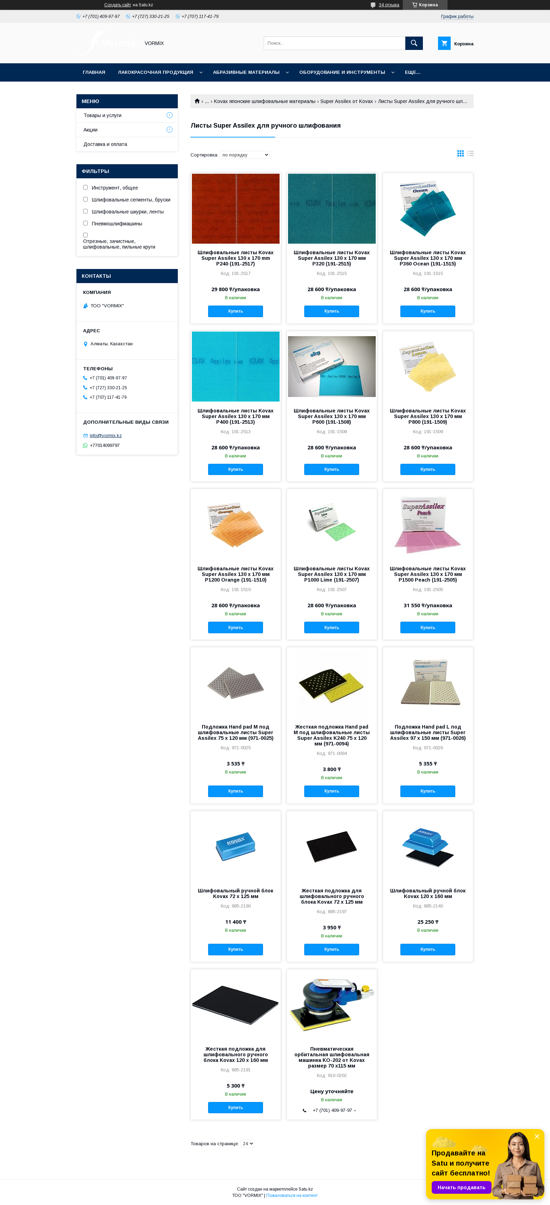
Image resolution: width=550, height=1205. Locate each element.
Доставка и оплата (105, 144)
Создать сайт (117, 4)
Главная (94, 72)
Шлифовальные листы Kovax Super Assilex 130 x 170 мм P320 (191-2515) (332, 258)
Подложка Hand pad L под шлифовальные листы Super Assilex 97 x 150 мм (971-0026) (428, 732)
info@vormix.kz (106, 435)
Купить (235, 311)
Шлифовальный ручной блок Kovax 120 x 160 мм (427, 893)
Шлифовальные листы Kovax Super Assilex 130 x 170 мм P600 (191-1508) (332, 416)
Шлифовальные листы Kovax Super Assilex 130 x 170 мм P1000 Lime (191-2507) (332, 574)
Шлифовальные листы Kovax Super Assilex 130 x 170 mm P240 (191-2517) (236, 258)
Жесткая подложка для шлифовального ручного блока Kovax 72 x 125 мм (332, 896)
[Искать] (414, 43)
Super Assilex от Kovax (346, 101)
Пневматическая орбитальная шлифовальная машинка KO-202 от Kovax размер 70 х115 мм (331, 1057)
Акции (90, 130)
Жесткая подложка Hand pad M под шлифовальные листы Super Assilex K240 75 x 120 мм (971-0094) (332, 735)
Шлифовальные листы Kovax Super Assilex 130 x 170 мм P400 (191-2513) (236, 416)
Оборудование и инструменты (342, 72)
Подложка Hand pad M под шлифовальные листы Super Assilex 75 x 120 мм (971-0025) (236, 732)
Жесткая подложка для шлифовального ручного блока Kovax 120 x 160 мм (236, 1054)
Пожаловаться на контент (292, 1195)
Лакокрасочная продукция (155, 72)
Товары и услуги (102, 115)
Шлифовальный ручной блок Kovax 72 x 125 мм (235, 893)
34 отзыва (389, 4)
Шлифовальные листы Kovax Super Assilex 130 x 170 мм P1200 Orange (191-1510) (236, 574)
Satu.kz (306, 1189)
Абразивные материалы (246, 72)
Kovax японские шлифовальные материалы (264, 101)
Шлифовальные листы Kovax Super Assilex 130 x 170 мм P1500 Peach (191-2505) (428, 574)
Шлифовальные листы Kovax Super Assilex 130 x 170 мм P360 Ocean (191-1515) (428, 258)
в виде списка (470, 155)
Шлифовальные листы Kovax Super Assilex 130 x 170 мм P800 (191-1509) (428, 416)
